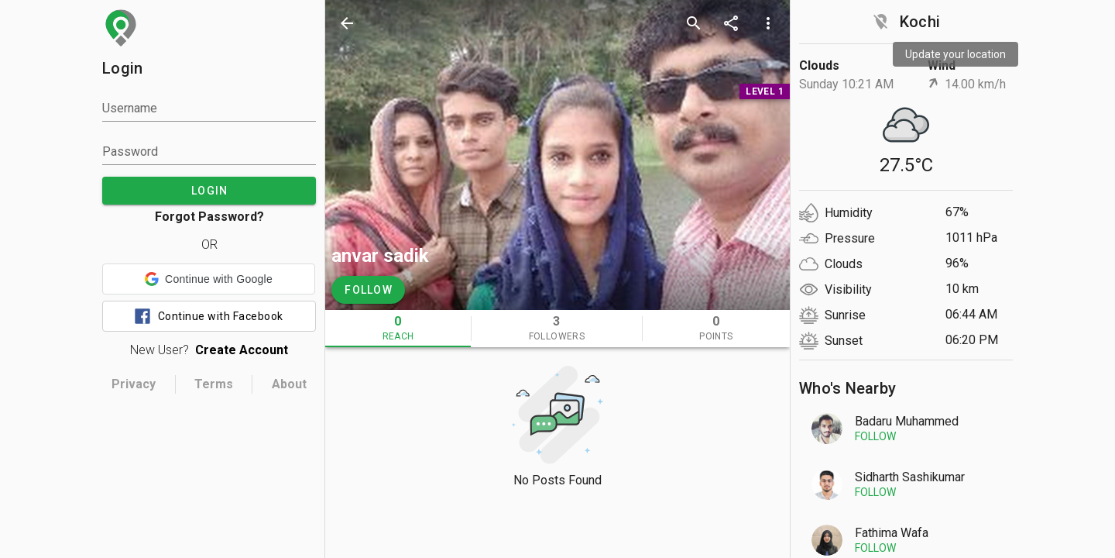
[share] (731, 23)
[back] (346, 23)
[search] (693, 23)
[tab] (398, 328)
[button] (208, 279)
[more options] (768, 23)
